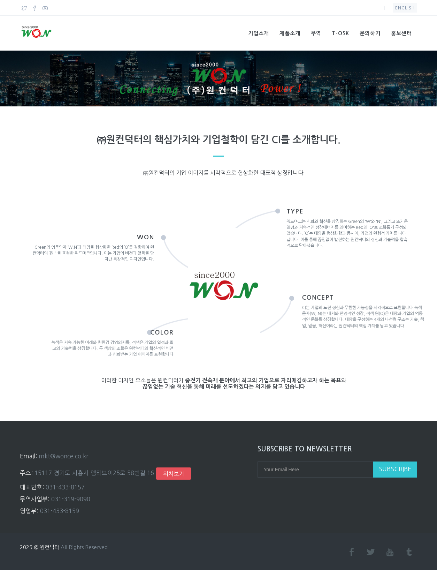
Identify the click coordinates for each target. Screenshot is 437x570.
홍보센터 (401, 33)
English (405, 8)
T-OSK (340, 33)
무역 (316, 33)
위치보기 (173, 474)
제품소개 (289, 33)
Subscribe (395, 469)
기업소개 (258, 33)
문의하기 (370, 33)
